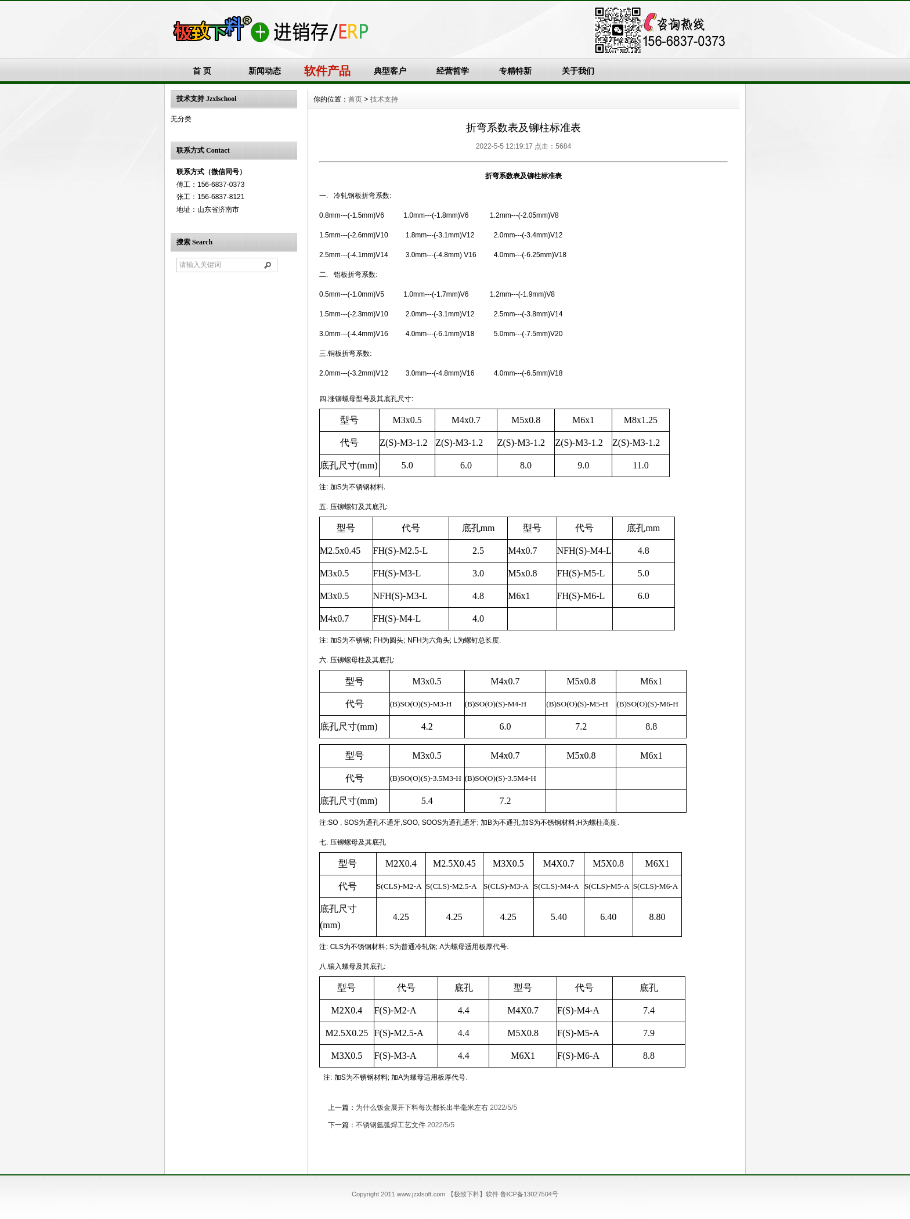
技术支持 (384, 99)
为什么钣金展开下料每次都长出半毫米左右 (422, 1107)
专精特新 (515, 70)
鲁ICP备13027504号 (529, 1194)
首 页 (202, 70)
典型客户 (390, 70)
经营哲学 (452, 70)
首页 (355, 99)
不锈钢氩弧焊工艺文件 (390, 1125)
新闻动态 (264, 70)
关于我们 (578, 70)
